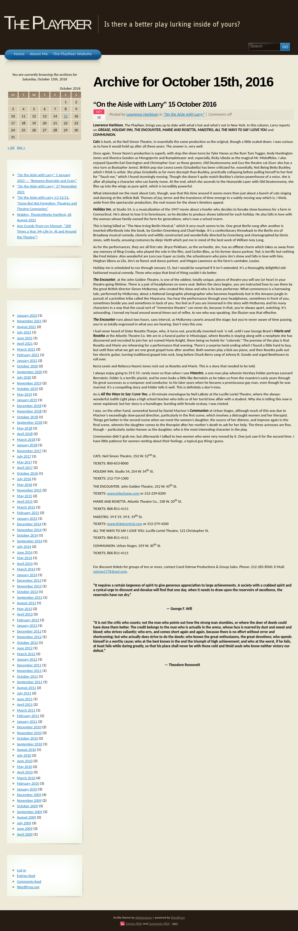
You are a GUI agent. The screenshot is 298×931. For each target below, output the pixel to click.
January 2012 (27, 659)
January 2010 (27, 789)
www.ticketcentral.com (124, 523)
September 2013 (29, 597)
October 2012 (27, 642)
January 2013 (27, 625)
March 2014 (26, 569)
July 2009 (24, 823)
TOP (175, 924)
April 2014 (25, 563)
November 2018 (29, 411)
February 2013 (28, 620)
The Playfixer (47, 22)
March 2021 (26, 349)
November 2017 (29, 451)
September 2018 (29, 422)
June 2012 (25, 648)
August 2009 (26, 817)
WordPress (178, 917)
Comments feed (29, 881)
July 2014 (24, 546)
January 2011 (27, 721)
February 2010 (28, 783)
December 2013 (29, 580)
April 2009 (25, 834)
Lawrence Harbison (142, 114)
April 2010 (25, 772)
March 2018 (26, 439)
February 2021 (28, 355)
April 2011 (25, 704)
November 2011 (29, 670)
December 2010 (29, 727)
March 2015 (26, 507)
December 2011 (29, 665)
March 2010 (26, 778)
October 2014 (27, 535)
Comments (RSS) (159, 923)
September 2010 (29, 744)
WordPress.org (28, 887)
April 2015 (25, 501)
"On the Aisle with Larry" (184, 114)
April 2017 (25, 467)
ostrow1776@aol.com (110, 571)
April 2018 (25, 434)
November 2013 (29, 586)
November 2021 (29, 321)
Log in (21, 870)
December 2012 (29, 631)
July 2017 (24, 456)
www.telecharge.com (123, 493)
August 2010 (26, 749)
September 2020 (29, 372)
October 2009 (27, 806)
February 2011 (28, 716)
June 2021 (25, 338)
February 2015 (28, 512)
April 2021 (25, 343)
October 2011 (27, 676)
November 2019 (29, 383)
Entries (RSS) (134, 923)
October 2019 (27, 388)
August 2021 (26, 327)
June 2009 (25, 828)
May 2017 (24, 462)
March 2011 (26, 710)
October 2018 (27, 417)
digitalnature (143, 917)
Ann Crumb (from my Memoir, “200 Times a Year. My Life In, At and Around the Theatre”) (46, 231)
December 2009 (29, 794)
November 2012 (29, 637)
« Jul (11, 147)
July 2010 (24, 755)
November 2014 (29, 530)
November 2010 (29, 733)
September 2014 (29, 541)
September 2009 (29, 812)
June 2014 (25, 552)
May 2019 (24, 394)
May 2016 (24, 484)
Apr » (21, 147)
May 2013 (24, 608)
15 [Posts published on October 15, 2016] (65, 116)
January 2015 (27, 518)
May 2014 (24, 558)
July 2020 (24, 377)
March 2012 (26, 654)
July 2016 (24, 479)
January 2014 (27, 575)
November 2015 (29, 490)
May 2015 (24, 496)
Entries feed (26, 875)
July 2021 (24, 332)
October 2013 (27, 591)
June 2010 (25, 761)
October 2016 (27, 473)
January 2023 (27, 315)
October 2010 (27, 738)
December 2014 (29, 524)
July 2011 (24, 693)
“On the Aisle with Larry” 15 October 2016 (154, 104)
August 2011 (26, 687)
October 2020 (27, 366)
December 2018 (29, 405)
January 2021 (27, 360)
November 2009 (29, 800)
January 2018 (27, 445)
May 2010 (24, 766)
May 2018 (24, 428)
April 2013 (25, 614)
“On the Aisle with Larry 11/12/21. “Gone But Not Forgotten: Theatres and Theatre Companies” (47, 203)
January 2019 (27, 400)
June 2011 (25, 699)
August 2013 (26, 603)
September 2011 (29, 682)
